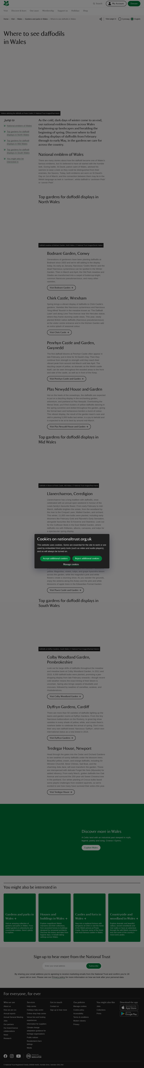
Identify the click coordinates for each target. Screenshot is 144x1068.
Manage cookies (71, 547)
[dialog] (72, 534)
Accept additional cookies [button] (55, 541)
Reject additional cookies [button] (87, 541)
